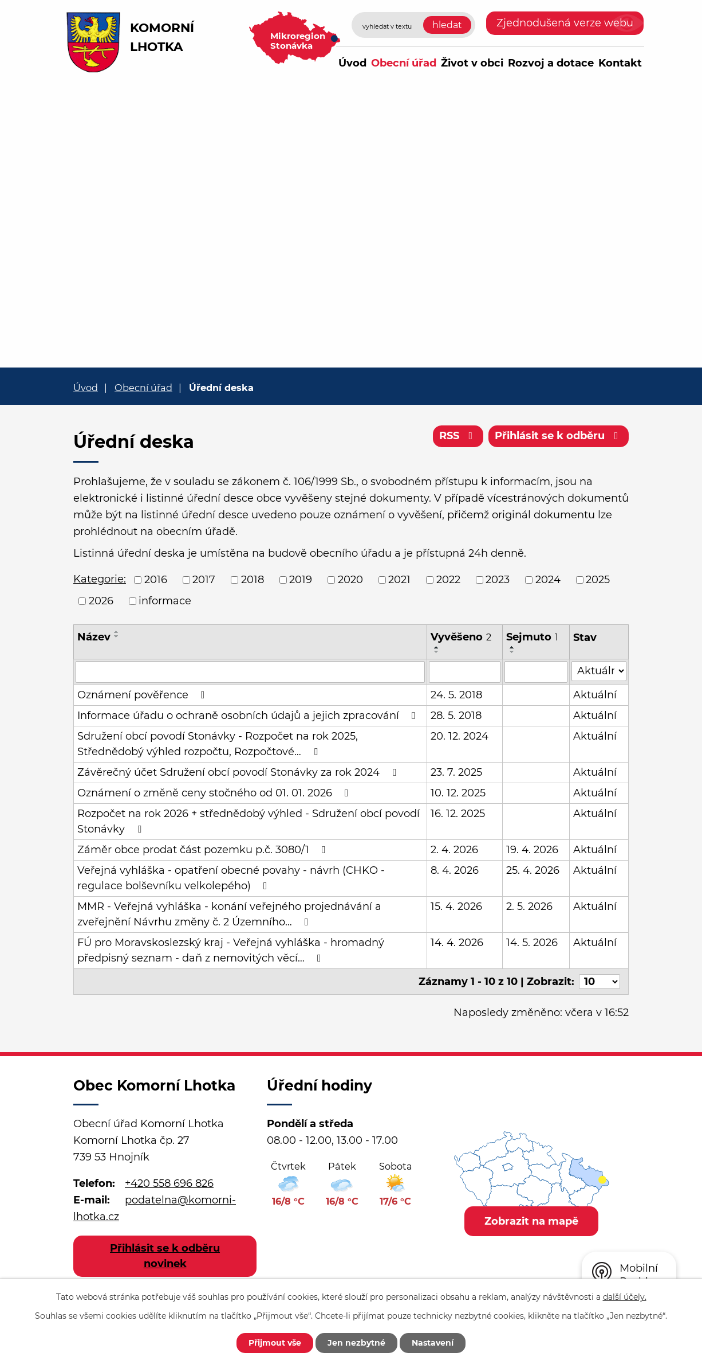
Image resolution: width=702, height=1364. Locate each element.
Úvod (352, 63)
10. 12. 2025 (458, 793)
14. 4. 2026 (457, 942)
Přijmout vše (275, 1343)
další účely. (624, 1297)
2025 (598, 579)
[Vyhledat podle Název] (250, 672)
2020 (350, 579)
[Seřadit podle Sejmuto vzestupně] (512, 647)
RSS (458, 435)
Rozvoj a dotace (551, 63)
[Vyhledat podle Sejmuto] (535, 672)
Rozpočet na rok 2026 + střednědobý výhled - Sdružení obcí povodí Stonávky (248, 821)
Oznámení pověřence (143, 695)
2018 (252, 579)
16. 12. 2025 (458, 813)
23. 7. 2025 (456, 772)
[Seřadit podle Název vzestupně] (117, 632)
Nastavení (432, 1343)
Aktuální (595, 695)
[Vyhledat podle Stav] (598, 671)
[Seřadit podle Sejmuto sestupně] (512, 652)
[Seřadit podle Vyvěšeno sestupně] (437, 652)
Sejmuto (532, 637)
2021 (399, 579)
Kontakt (620, 63)
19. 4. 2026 (532, 849)
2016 (155, 579)
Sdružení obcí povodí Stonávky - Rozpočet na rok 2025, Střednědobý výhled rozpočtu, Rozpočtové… (217, 744)
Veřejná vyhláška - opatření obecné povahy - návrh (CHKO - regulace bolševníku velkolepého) (231, 878)
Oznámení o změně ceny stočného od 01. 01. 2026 (215, 793)
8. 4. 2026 (455, 870)
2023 (498, 579)
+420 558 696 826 (169, 1183)
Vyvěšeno (461, 637)
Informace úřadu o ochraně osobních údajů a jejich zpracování (248, 715)
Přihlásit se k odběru (559, 435)
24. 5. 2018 (456, 695)
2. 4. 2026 (454, 849)
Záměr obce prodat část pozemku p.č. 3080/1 (203, 849)
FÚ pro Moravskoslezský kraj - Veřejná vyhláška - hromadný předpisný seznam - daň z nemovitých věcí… (230, 950)
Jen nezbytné (356, 1343)
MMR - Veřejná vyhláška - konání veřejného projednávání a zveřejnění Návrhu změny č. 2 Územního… (229, 914)
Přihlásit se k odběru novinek (165, 1256)
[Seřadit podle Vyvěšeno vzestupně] (437, 647)
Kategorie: (99, 579)
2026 (101, 601)
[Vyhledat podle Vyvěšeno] (464, 672)
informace (165, 601)
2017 (203, 579)
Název (94, 637)
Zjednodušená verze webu (564, 23)
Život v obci (472, 63)
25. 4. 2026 (532, 870)
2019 (300, 579)
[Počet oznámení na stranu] (599, 981)
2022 (448, 579)
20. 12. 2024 (459, 736)
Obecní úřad (403, 63)
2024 (548, 579)
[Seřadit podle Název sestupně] (117, 636)
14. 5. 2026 (532, 942)
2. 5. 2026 (529, 906)
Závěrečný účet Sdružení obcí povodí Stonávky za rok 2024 (239, 772)
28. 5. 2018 (456, 715)
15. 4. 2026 (456, 906)
